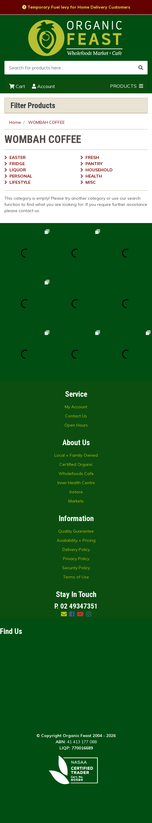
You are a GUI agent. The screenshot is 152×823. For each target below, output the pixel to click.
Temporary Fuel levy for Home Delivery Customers (76, 7)
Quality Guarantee (76, 531)
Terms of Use (76, 577)
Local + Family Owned (76, 455)
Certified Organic (76, 464)
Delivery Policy (76, 549)
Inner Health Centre (76, 482)
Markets (76, 501)
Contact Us (76, 416)
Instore (76, 492)
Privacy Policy (76, 558)
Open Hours (76, 425)
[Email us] (64, 614)
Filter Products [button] (33, 105)
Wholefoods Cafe (76, 473)
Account (43, 86)
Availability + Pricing (76, 540)
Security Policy (76, 567)
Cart (17, 86)
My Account (76, 406)
